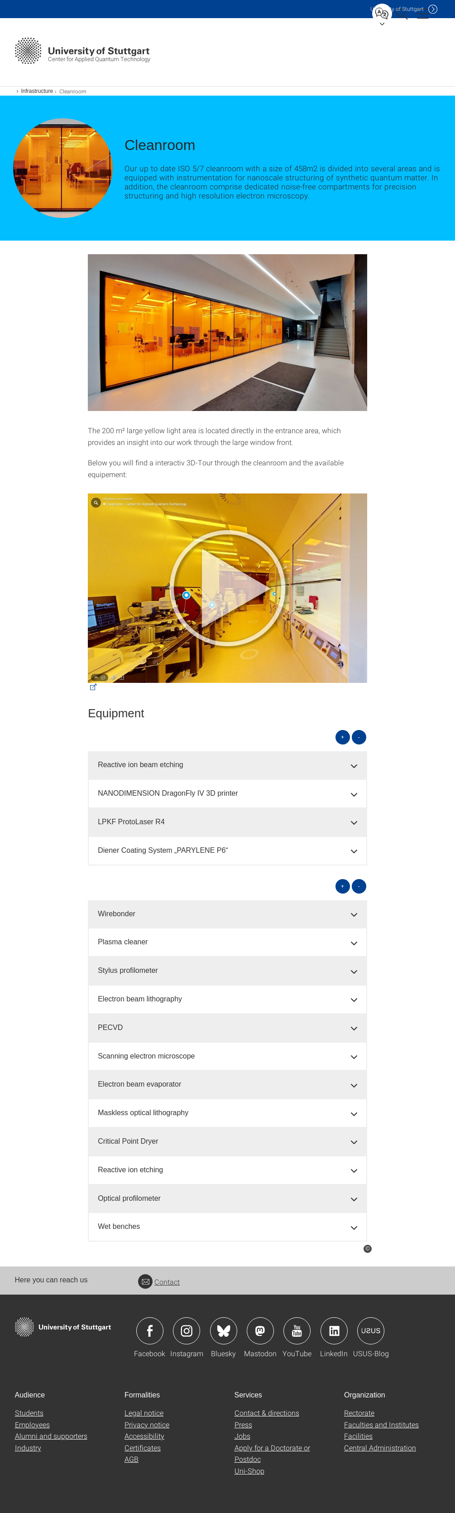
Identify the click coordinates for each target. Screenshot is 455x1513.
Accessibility (144, 1435)
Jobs (242, 1435)
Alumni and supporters (51, 1435)
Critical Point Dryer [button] (128, 1141)
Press (243, 1424)
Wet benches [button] (119, 1226)
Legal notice (144, 1412)
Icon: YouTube (297, 1330)
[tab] (227, 765)
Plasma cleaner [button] (123, 942)
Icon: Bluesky (223, 1330)
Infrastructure (37, 91)
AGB (132, 1459)
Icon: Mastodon (260, 1330)
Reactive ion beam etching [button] (140, 765)
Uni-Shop (249, 1470)
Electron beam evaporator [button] (139, 1084)
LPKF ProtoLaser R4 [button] (131, 822)
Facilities (358, 1435)
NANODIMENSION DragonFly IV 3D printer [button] (168, 793)
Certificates (143, 1447)
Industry (28, 1447)
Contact (159, 1281)
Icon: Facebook (149, 1330)
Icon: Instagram (186, 1330)
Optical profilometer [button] (129, 1198)
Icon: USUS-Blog (370, 1330)
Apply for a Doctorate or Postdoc (272, 1453)
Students (29, 1412)
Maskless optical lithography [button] (143, 1113)
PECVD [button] (110, 1027)
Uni (397, 8)
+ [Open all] (343, 737)
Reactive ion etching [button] (130, 1170)
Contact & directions (267, 1412)
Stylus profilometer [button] (128, 970)
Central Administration (380, 1447)
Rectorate (359, 1412)
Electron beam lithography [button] (140, 999)
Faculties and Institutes (381, 1424)
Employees (32, 1424)
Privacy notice (147, 1424)
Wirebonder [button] (116, 914)
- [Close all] (358, 737)
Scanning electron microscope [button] (146, 1056)
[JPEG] (227, 332)
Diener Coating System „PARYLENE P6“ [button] (163, 850)
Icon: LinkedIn (334, 1330)
